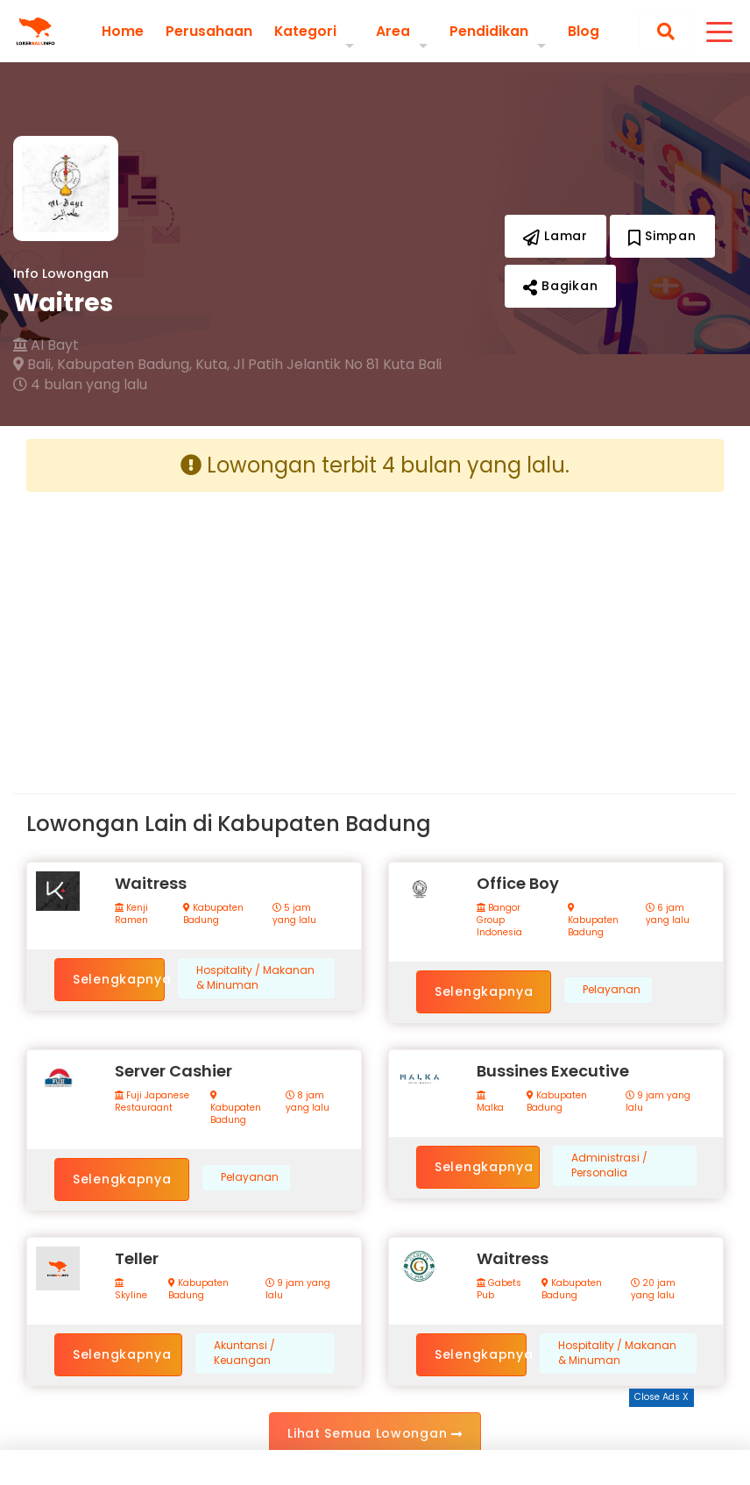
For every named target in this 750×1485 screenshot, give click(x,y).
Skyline (131, 1290)
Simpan (662, 236)
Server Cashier (173, 1071)
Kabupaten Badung (213, 914)
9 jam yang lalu (658, 1102)
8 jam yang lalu (307, 1102)
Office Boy (518, 883)
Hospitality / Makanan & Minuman (255, 977)
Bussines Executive (553, 1071)
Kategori (304, 30)
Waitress (151, 883)
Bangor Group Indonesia (499, 920)
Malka (490, 1102)
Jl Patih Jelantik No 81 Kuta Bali (337, 364)
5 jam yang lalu (294, 914)
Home (122, 30)
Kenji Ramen (131, 914)
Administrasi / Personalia (609, 1165)
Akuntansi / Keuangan (244, 1353)
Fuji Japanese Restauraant (152, 1102)
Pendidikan (488, 30)
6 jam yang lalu (668, 914)
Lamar (555, 236)
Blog (583, 30)
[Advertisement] (194, 628)
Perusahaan (208, 30)
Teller (137, 1258)
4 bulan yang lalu (80, 384)
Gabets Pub (499, 1289)
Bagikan (560, 286)
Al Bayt (46, 345)
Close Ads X (661, 1396)
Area (393, 30)
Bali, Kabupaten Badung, (102, 364)
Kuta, (212, 364)
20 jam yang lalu (653, 1289)
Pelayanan (611, 990)
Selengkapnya (119, 979)
